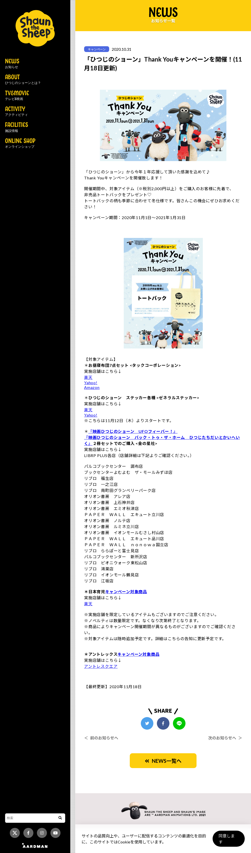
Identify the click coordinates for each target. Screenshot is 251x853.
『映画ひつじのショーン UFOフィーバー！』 (133, 431)
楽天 (88, 377)
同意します (229, 840)
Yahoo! (90, 382)
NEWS (12, 64)
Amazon (92, 387)
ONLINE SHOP (20, 143)
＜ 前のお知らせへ (101, 737)
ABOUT (23, 79)
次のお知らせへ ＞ (225, 737)
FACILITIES (16, 127)
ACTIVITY (16, 111)
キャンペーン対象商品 (126, 591)
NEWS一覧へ (163, 761)
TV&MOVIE (17, 96)
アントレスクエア (100, 666)
